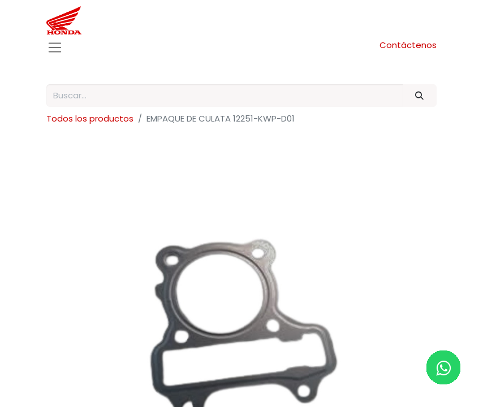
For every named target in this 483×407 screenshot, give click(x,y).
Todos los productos (89, 118)
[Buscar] (420, 95)
